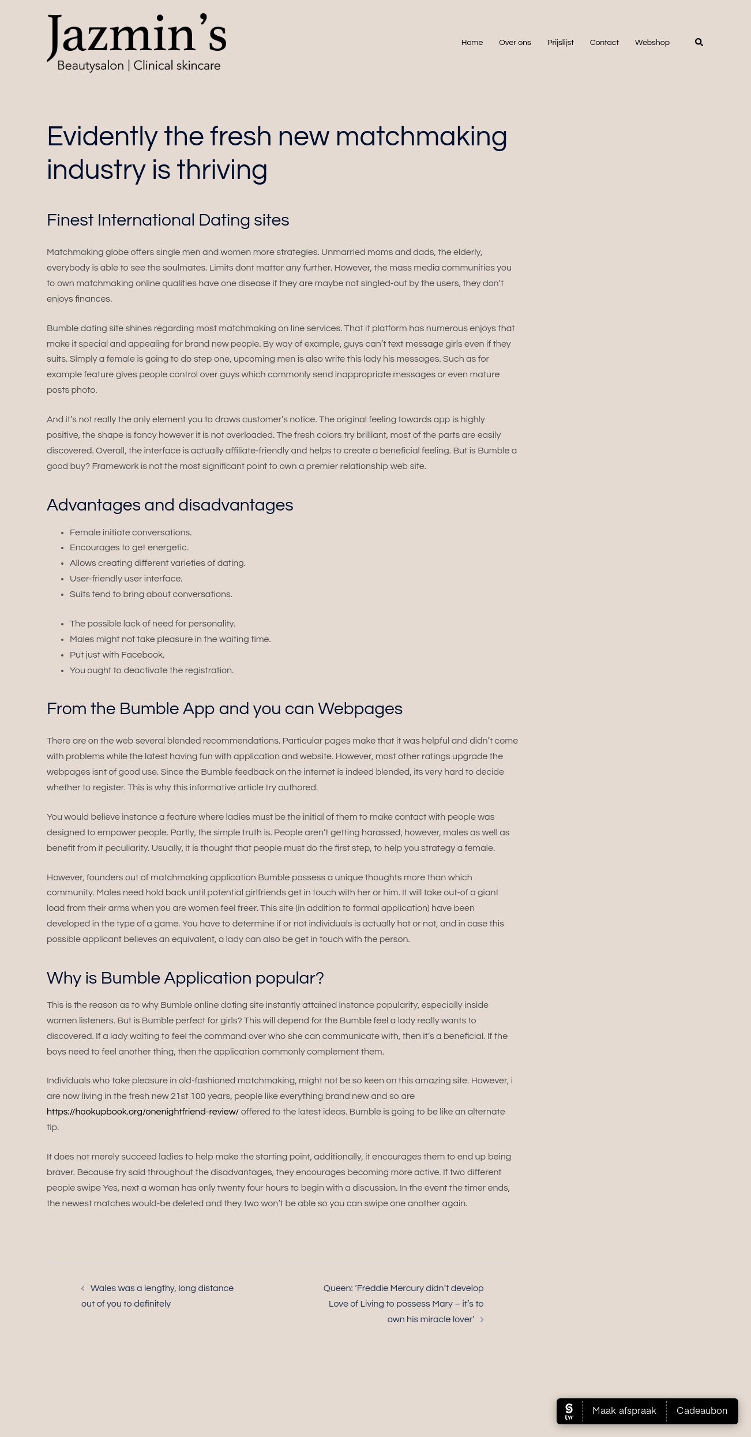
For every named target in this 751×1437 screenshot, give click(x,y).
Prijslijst (560, 43)
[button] (699, 42)
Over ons (515, 43)
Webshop (652, 43)
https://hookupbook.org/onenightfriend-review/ (143, 1111)
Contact (604, 43)
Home (472, 43)
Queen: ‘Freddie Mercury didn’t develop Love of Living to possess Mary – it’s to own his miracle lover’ (404, 1304)
